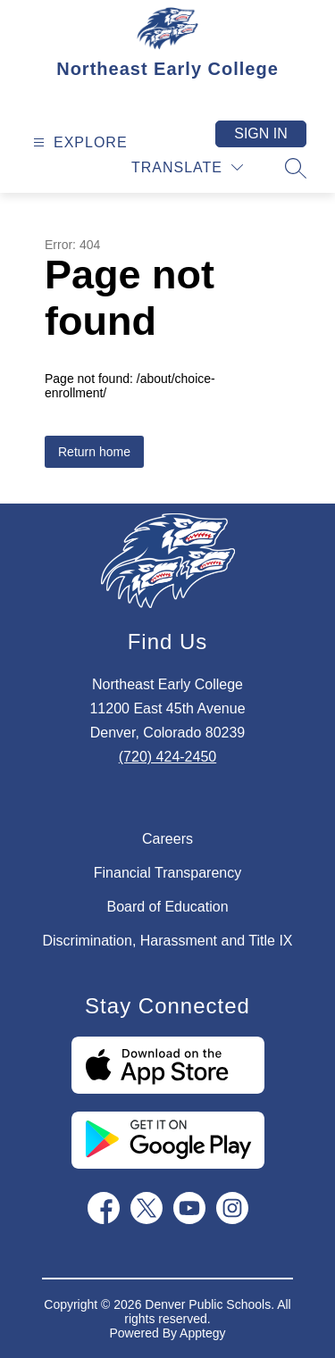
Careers (167, 838)
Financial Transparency (167, 872)
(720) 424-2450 (167, 756)
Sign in (261, 133)
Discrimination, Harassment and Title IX (167, 940)
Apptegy (202, 1333)
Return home (94, 452)
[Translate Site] (187, 167)
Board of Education (167, 906)
